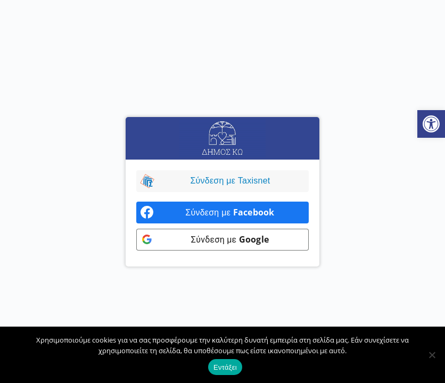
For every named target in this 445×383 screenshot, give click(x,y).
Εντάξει (225, 367)
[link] (431, 124)
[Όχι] (431, 354)
